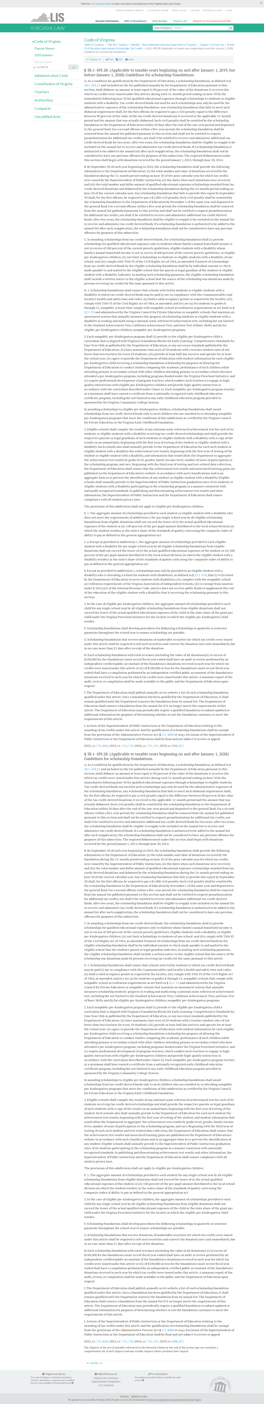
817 (181, 746)
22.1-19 (89, 312)
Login (229, 10)
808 (174, 746)
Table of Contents (94, 44)
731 (99, 746)
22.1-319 (201, 575)
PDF (119, 59)
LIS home (195, 10)
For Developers (158, 1374)
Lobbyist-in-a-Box (139, 1396)
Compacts (43, 108)
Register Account (212, 10)
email (129, 59)
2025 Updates (44, 55)
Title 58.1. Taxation (117, 44)
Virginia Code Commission (106, 1378)
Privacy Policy (179, 10)
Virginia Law (180, 21)
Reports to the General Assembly (212, 21)
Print (109, 59)
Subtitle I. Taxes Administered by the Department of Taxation (163, 44)
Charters (42, 92)
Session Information (107, 21)
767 (155, 746)
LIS (49, 17)
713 (124, 746)
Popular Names (45, 48)
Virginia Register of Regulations (106, 1381)
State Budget (159, 21)
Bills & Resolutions (135, 21)
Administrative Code (51, 75)
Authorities (44, 100)
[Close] (261, 3)
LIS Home (124, 1396)
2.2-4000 (168, 734)
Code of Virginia (163, 28)
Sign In (198, 1400)
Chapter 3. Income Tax (212, 44)
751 (149, 746)
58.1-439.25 (92, 85)
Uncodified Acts (47, 116)
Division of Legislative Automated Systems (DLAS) (171, 1400)
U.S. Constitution (106, 1385)
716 (130, 746)
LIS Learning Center (101, 3)
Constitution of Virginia (53, 84)
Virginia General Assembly (130, 10)
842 (105, 746)
